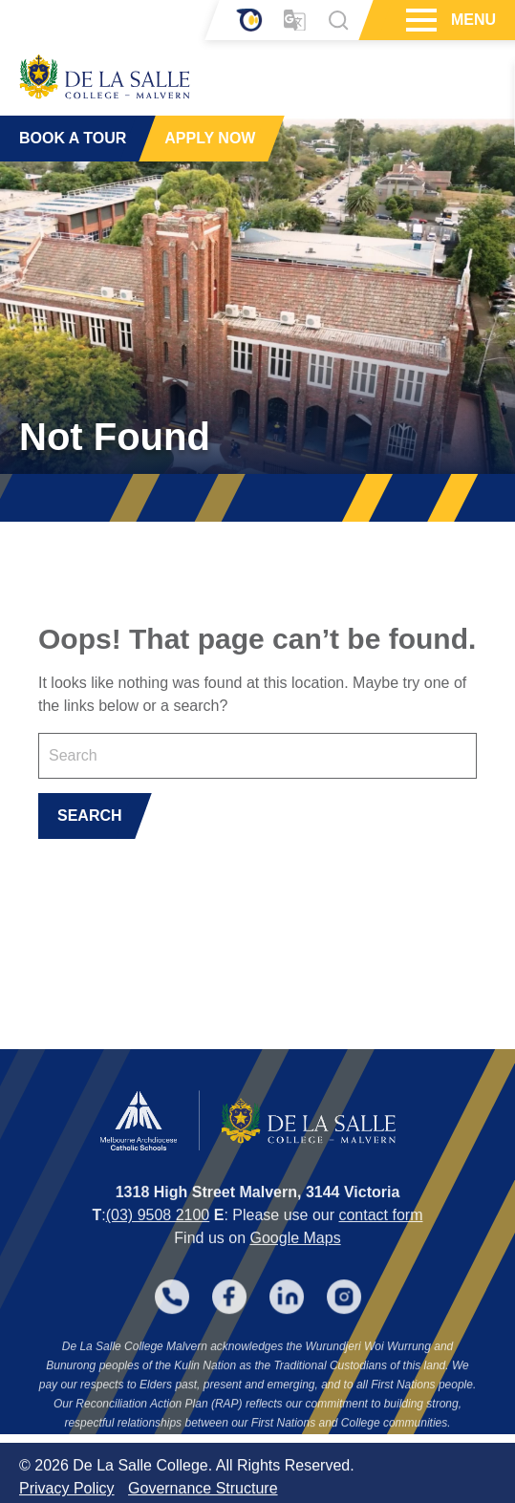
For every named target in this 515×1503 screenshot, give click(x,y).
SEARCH (89, 815)
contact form (380, 1243)
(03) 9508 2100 (158, 1243)
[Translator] (295, 21)
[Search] (338, 20)
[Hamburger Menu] (419, 20)
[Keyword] (257, 756)
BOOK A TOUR (72, 138)
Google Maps (294, 1266)
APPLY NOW (209, 138)
